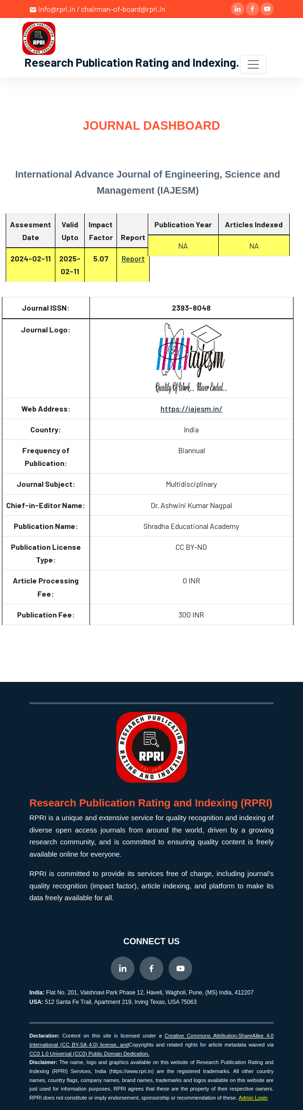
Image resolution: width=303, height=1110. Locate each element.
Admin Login (253, 1098)
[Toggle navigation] (253, 64)
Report (133, 258)
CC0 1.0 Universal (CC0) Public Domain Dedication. (89, 1053)
